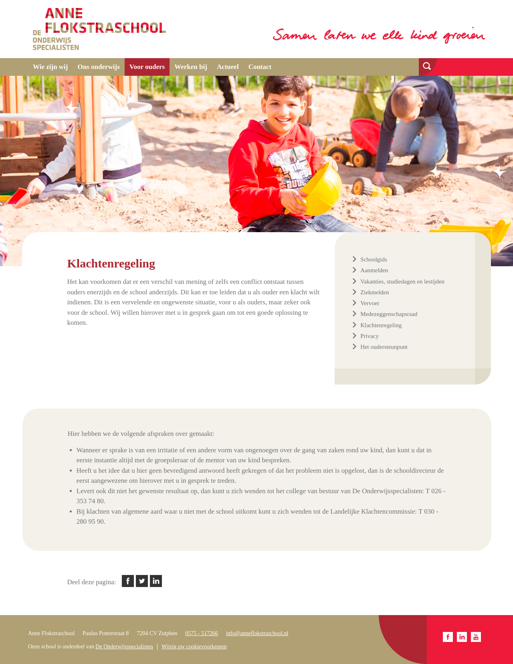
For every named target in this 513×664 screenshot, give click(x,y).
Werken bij (190, 67)
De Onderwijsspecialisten (124, 647)
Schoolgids (373, 259)
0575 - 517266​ (201, 633)
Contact (260, 67)
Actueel (228, 67)
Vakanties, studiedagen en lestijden (402, 281)
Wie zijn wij (50, 67)
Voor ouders (147, 67)
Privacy (369, 336)
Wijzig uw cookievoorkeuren (194, 647)
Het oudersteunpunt (384, 347)
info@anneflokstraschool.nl (257, 633)
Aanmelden (374, 270)
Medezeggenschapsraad (388, 314)
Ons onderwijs (99, 67)
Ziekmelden (374, 292)
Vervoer (369, 303)
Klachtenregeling (381, 325)
